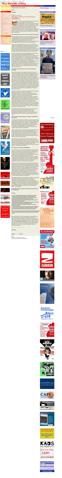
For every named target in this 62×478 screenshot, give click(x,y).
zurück (13, 9)
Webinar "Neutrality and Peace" (47, 41)
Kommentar (3, 23)
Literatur (2, 34)
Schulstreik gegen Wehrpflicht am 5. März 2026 (47, 76)
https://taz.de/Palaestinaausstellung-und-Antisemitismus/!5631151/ (24, 208)
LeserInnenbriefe (4, 37)
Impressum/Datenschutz (5, 43)
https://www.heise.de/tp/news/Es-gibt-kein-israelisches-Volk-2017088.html (25, 206)
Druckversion (14, 12)
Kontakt (2, 42)
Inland (2, 16)
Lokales (2, 14)
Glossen (2, 25)
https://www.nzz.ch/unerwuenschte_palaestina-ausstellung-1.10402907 (25, 207)
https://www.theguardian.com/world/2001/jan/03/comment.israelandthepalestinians (26, 210)
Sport (2, 31)
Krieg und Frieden (4, 22)
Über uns (2, 40)
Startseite (13, 233)
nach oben (21, 233)
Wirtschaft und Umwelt (5, 19)
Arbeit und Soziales (4, 17)
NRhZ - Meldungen (44, 8)
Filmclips (2, 28)
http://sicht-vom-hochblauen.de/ (21, 220)
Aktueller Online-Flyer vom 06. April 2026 (18, 7)
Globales (2, 20)
